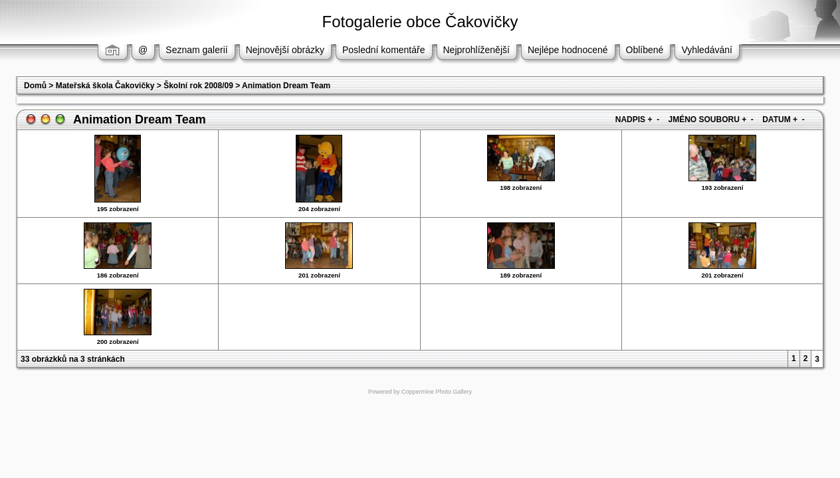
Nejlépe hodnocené (568, 49)
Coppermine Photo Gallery (436, 391)
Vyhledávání (706, 49)
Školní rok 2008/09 (198, 85)
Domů (35, 85)
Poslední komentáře (383, 49)
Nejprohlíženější (476, 49)
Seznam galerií (196, 49)
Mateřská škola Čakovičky (105, 85)
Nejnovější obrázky (285, 49)
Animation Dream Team (286, 85)
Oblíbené (645, 49)
